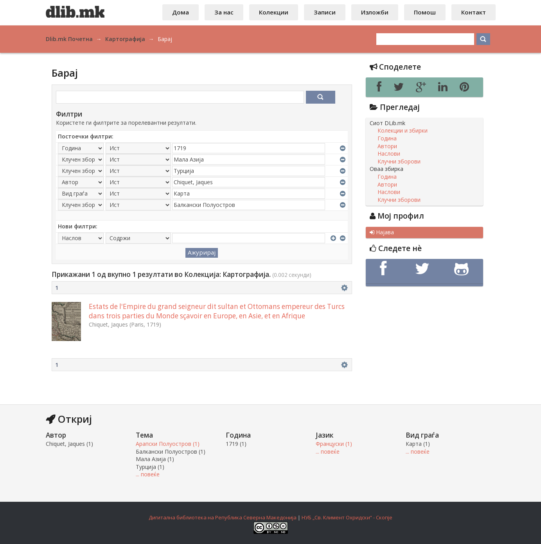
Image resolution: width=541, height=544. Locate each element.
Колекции (273, 12)
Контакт (473, 12)
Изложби (374, 12)
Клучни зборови (399, 161)
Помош (425, 12)
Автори (387, 146)
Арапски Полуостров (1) (168, 443)
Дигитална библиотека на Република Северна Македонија (223, 517)
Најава (382, 232)
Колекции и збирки (402, 130)
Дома (180, 12)
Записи (325, 12)
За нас (224, 12)
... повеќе (148, 474)
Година (387, 138)
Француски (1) (334, 443)
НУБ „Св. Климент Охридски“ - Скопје (347, 517)
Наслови (388, 153)
